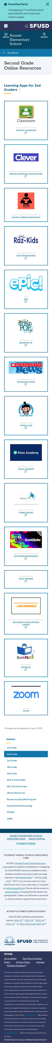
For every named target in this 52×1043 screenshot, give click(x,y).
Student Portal (26, 843)
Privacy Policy (23, 962)
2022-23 (41, 920)
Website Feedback (17, 965)
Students (12, 52)
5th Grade (12, 773)
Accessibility (10, 958)
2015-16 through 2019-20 (32, 924)
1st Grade (12, 747)
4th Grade (12, 767)
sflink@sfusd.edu (25, 877)
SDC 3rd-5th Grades (17, 786)
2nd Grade (12, 754)
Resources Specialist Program (21, 799)
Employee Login (16, 838)
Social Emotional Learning (19, 805)
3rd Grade (12, 760)
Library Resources (16, 792)
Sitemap (40, 962)
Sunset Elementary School (26, 835)
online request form (15, 888)
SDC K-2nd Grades (16, 779)
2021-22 (11, 924)
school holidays (12, 891)
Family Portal (37, 838)
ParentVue (18, 9)
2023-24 (30, 920)
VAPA (10, 818)
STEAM (10, 812)
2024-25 (19, 920)
